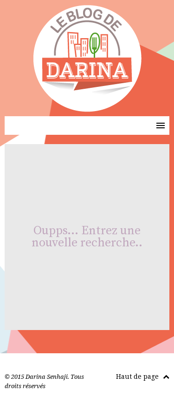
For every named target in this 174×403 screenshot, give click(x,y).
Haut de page (142, 376)
